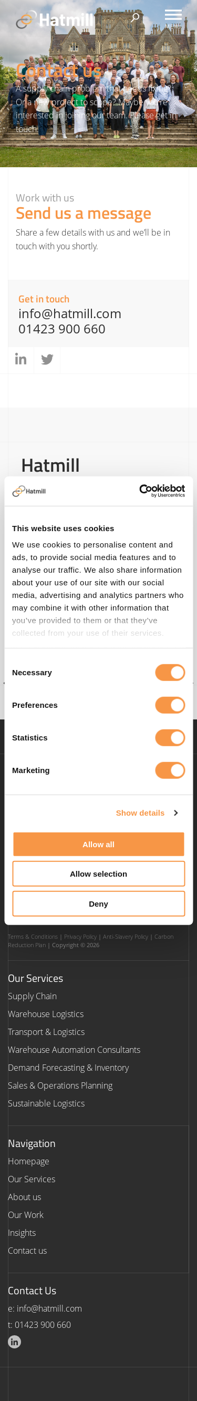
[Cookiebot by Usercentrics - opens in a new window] (140, 491)
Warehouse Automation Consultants (74, 1049)
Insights (22, 1232)
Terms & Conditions (33, 936)
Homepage (28, 1161)
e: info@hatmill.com (45, 1308)
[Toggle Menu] (173, 14)
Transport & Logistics (46, 1032)
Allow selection (98, 873)
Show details (140, 812)
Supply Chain (32, 996)
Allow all (98, 843)
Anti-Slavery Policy (125, 936)
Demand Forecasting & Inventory (68, 1067)
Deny (98, 903)
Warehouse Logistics (46, 1014)
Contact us (27, 1250)
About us (24, 1197)
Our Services (31, 1179)
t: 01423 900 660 (39, 1325)
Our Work (26, 1215)
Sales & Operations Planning (60, 1085)
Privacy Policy (80, 936)
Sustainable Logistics (46, 1103)
